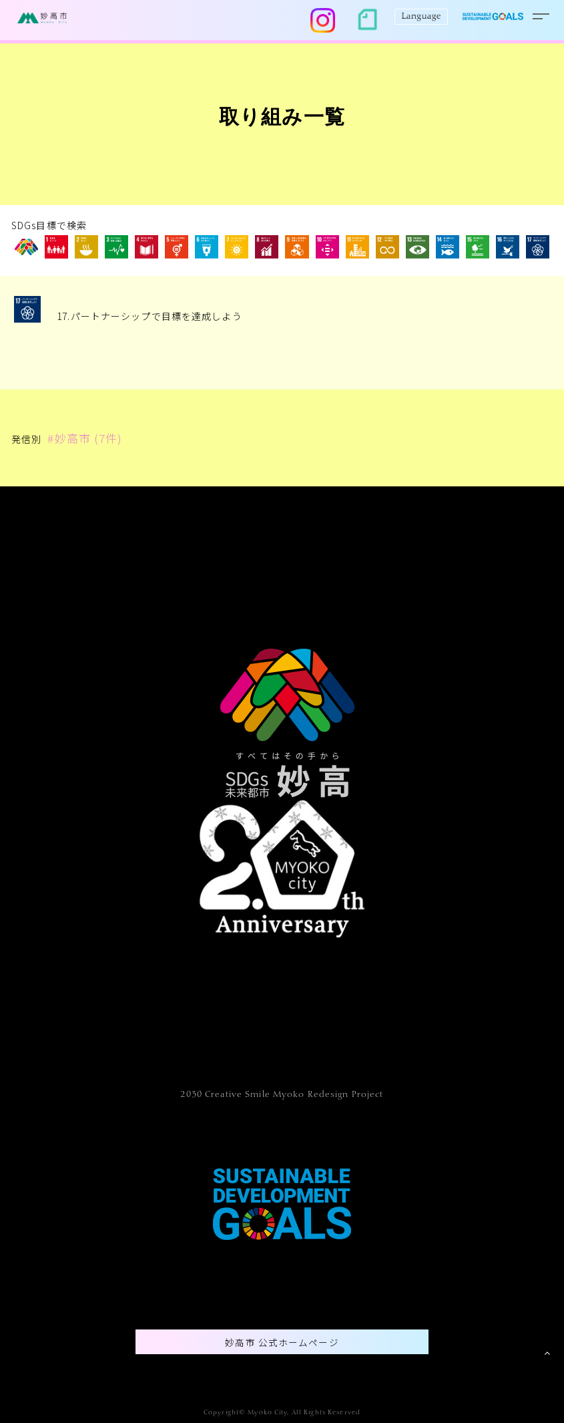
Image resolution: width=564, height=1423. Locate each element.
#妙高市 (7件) (84, 438)
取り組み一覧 (282, 119)
